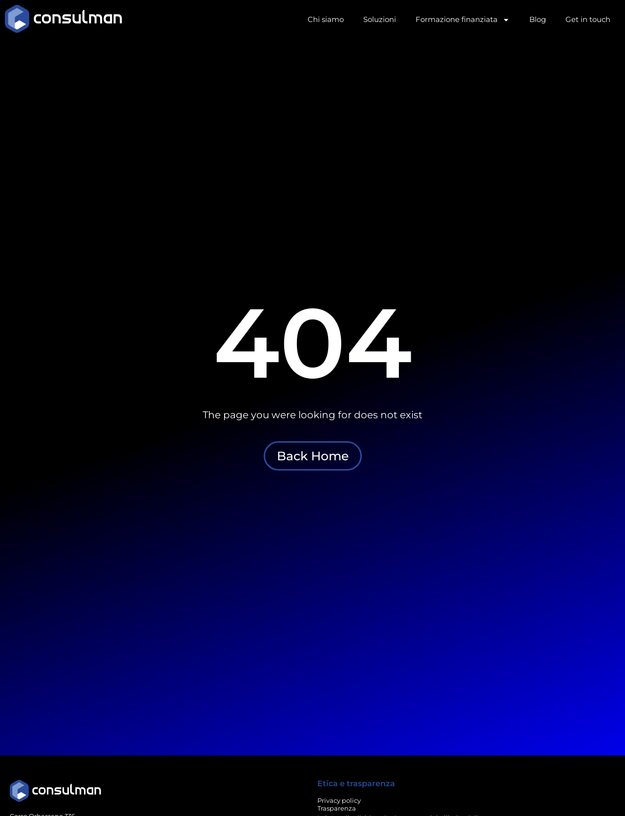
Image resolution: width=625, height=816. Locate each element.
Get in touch (587, 19)
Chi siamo (326, 19)
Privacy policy (339, 800)
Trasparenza (336, 808)
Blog (537, 19)
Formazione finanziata (463, 19)
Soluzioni (379, 19)
